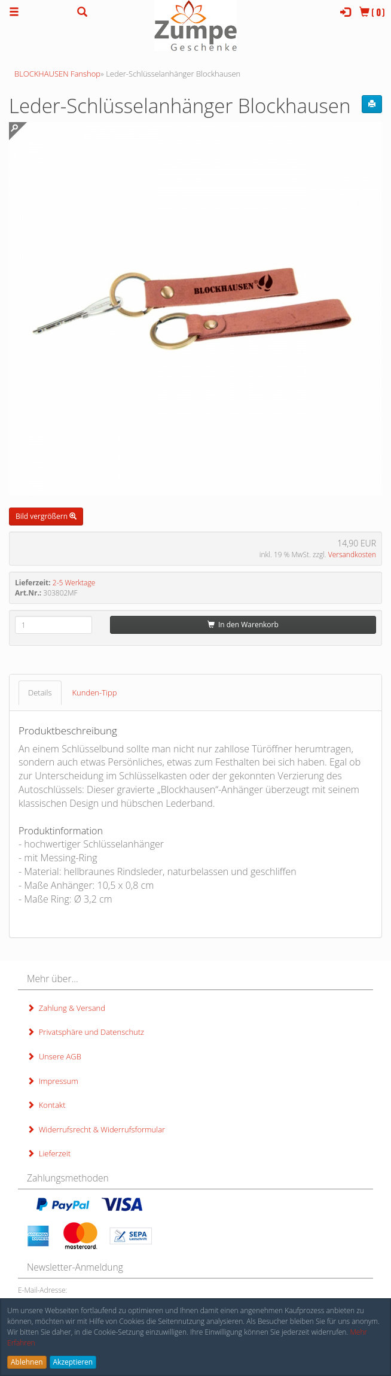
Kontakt (46, 1104)
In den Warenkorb (243, 624)
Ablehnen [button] (27, 1362)
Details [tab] (40, 692)
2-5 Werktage (74, 583)
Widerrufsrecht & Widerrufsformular (96, 1129)
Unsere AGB (54, 1056)
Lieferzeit (49, 1153)
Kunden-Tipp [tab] (94, 692)
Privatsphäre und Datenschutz (85, 1031)
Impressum (52, 1081)
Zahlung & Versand (66, 1008)
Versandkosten (352, 554)
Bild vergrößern (46, 516)
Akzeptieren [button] (73, 1362)
